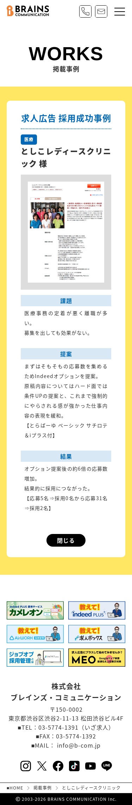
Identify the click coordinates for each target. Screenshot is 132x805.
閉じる (66, 540)
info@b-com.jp (79, 745)
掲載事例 (42, 788)
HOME (16, 788)
